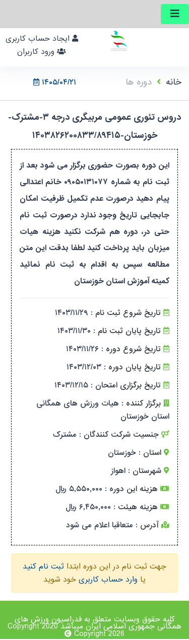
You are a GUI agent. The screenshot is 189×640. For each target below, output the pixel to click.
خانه (173, 82)
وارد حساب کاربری (108, 580)
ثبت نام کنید (43, 567)
